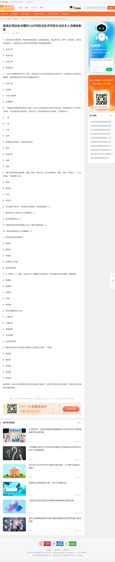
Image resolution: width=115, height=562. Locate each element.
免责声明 (57, 550)
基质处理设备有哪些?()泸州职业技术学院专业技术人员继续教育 (48, 19)
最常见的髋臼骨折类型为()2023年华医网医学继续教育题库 (102, 134)
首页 (20, 8)
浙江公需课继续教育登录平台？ (100, 158)
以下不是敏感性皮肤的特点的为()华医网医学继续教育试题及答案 (102, 130)
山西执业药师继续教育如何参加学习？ (102, 146)
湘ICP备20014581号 (70, 555)
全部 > (112, 115)
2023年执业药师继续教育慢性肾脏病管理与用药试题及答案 (102, 126)
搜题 (111, 8)
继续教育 (65, 14)
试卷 (26, 8)
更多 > (79, 422)
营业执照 (79, 555)
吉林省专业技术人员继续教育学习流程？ (102, 150)
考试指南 (34, 8)
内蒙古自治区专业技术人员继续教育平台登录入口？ (102, 154)
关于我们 (48, 550)
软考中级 (4, 14)
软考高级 (14, 14)
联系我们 (66, 550)
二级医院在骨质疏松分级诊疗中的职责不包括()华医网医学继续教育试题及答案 (102, 142)
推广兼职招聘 (4, 2)
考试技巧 (23, 19)
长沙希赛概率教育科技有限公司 (42, 555)
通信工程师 (25, 14)
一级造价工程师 (38, 14)
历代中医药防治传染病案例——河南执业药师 (102, 138)
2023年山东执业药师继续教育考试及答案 (102, 122)
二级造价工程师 (52, 14)
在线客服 (28, 2)
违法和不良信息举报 (17, 2)
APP (41, 8)
